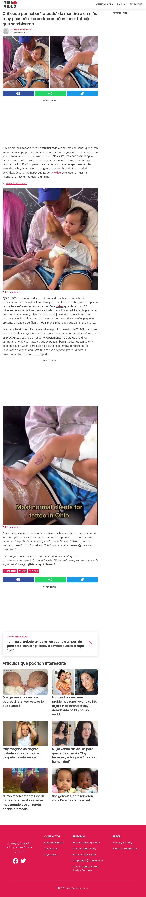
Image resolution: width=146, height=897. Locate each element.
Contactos (51, 848)
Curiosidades (104, 4)
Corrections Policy (84, 848)
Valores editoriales (85, 854)
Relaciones (136, 4)
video (59, 306)
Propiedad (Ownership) (88, 860)
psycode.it (50, 854)
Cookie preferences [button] (125, 848)
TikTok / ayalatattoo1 (16, 183)
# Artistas (9, 571)
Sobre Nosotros (54, 842)
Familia (121, 4)
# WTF (22, 571)
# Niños (33, 571)
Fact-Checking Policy (86, 842)
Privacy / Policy (122, 842)
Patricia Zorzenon (22, 29)
